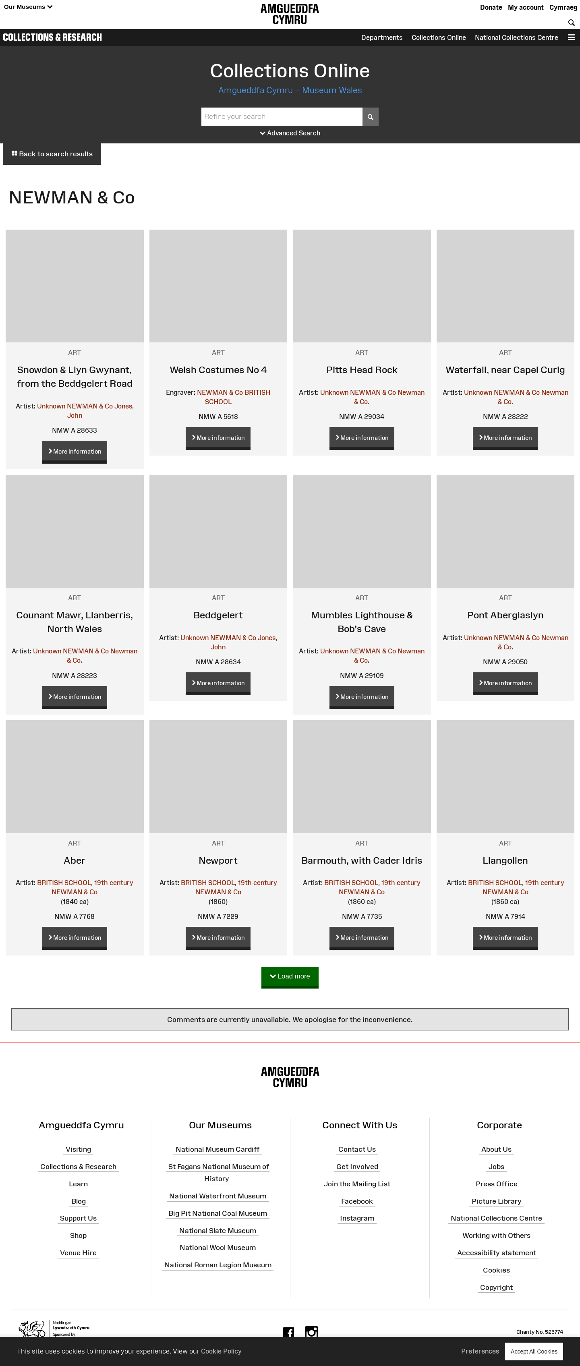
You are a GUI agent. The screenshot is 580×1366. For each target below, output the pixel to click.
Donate (491, 7)
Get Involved (357, 1167)
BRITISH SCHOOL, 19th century (85, 882)
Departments (382, 37)
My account (526, 7)
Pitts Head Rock (362, 369)
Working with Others (496, 1235)
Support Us (78, 1218)
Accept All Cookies (534, 1351)
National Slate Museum (217, 1230)
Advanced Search (290, 133)
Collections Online (439, 37)
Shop (78, 1235)
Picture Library (497, 1201)
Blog (78, 1201)
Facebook (357, 1201)
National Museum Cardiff (218, 1149)
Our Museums (28, 7)
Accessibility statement (496, 1253)
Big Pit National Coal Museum (217, 1213)
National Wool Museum (218, 1248)
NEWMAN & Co (90, 406)
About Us (496, 1149)
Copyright (496, 1287)
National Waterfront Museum (217, 1196)
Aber (74, 860)
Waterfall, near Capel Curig (505, 369)
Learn (78, 1183)
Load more (290, 976)
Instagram (357, 1218)
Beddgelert (218, 614)
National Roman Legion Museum (217, 1265)
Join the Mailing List (357, 1183)
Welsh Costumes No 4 (218, 369)
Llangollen (505, 860)
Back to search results (52, 154)
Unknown (51, 406)
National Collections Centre (516, 37)
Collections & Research (52, 37)
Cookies (496, 1270)
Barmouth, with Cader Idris (362, 860)
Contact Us (357, 1149)
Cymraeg (563, 7)
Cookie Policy (221, 1351)
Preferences (480, 1351)
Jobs (496, 1167)
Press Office (497, 1183)
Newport (218, 860)
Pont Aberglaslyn (505, 614)
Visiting (78, 1149)
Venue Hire (78, 1253)
